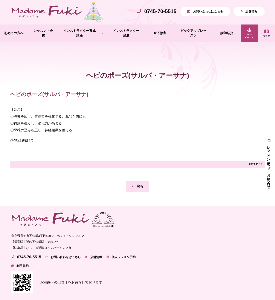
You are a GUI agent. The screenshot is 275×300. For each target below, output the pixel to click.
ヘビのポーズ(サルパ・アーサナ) (49, 94)
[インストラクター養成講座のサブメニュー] (102, 33)
